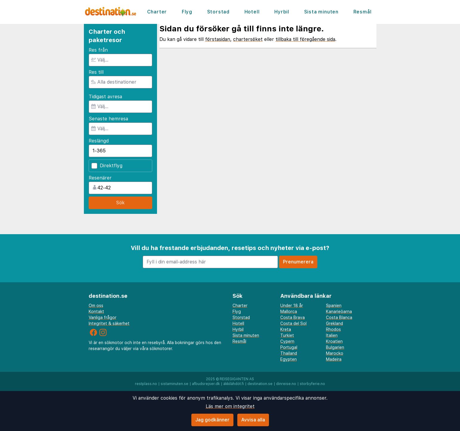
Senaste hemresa (108, 119)
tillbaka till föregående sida (305, 39)
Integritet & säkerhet (109, 323)
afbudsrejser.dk (206, 384)
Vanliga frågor (102, 317)
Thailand (288, 353)
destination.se (260, 384)
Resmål (362, 12)
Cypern (287, 341)
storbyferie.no (312, 384)
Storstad (218, 12)
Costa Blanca (339, 317)
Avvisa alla (253, 420)
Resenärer (100, 178)
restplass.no (146, 384)
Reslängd (99, 141)
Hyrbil (281, 12)
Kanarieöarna (339, 311)
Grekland (334, 323)
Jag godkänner (212, 420)
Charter (157, 12)
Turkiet (287, 335)
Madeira (333, 359)
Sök (120, 202)
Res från (98, 50)
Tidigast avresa (105, 96)
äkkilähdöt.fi (233, 384)
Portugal (288, 347)
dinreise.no (286, 384)
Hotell (252, 12)
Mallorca (288, 311)
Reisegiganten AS (237, 379)
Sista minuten (321, 12)
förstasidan (217, 39)
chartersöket (248, 39)
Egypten (288, 359)
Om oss (96, 305)
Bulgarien (335, 347)
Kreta (285, 329)
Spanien (333, 305)
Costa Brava (292, 317)
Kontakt (96, 311)
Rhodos (333, 329)
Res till (96, 72)
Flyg (187, 12)
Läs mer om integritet (230, 406)
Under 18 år (291, 305)
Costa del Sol (293, 323)
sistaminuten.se (174, 384)
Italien (332, 335)
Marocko (334, 353)
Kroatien (334, 341)
